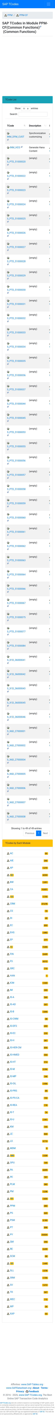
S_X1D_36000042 (16, 674)
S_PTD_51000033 (16, 332)
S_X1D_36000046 (16, 717)
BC (12, 875)
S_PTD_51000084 (16, 645)
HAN (12, 975)
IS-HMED (14, 1054)
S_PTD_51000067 (16, 603)
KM (11, 1126)
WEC (12, 1299)
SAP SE (42, 1412)
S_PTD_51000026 (16, 232)
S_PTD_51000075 (16, 617)
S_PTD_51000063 (16, 560)
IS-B (12, 1011)
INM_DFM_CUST (15, 136)
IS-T (12, 1112)
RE (11, 1249)
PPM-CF (23, 15)
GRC (12, 968)
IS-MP (13, 1076)
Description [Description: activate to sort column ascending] (35, 125)
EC (11, 925)
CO (12, 897)
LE (11, 1133)
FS (11, 961)
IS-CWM (14, 1018)
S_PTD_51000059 (16, 503)
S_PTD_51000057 (16, 475)
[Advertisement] (27, 64)
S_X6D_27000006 (16, 788)
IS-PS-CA (14, 1097)
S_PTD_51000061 (16, 531)
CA (11, 889)
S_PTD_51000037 (16, 389)
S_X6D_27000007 (16, 802)
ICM (12, 982)
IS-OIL (13, 1083)
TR (11, 1292)
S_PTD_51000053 (16, 432)
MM (12, 1156)
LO (11, 1141)
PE (11, 1177)
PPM (9, 15)
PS (11, 1213)
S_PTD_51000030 (16, 289)
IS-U (12, 1119)
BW (11, 882)
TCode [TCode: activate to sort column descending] (10, 125)
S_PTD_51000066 (16, 588)
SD (12, 1263)
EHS (12, 932)
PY (11, 1234)
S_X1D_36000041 (16, 660)
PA (11, 1169)
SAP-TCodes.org (5, 1403)
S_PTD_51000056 (16, 460)
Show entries (26, 108)
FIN (12, 954)
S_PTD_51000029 (16, 275)
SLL (12, 1270)
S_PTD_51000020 (16, 161)
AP (11, 867)
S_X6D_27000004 (16, 759)
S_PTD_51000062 (16, 546)
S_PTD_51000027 (16, 247)
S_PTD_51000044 (16, 403)
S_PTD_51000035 (16, 361)
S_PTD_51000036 (16, 375)
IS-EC (13, 1033)
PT (11, 1227)
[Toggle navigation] (48, 4)
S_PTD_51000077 (16, 631)
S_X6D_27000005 (16, 774)
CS (11, 910)
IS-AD (13, 1004)
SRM (12, 1277)
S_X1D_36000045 (16, 702)
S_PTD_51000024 (16, 204)
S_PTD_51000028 (16, 261)
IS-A (12, 997)
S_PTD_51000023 (16, 190)
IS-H (12, 1040)
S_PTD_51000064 (16, 574)
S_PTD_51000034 (16, 346)
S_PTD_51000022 (16, 176)
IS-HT (13, 1062)
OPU (12, 1162)
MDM (13, 1148)
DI (11, 918)
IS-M (12, 1069)
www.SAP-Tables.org (32, 1384)
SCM (12, 1256)
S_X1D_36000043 (16, 688)
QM (12, 1241)
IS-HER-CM (15, 1047)
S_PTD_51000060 (16, 517)
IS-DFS (13, 1026)
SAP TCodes (10, 4)
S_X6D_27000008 (16, 816)
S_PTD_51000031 (16, 304)
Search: (28, 114)
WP (11, 1306)
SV (11, 1284)
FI (11, 947)
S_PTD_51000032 (16, 318)
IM (11, 990)
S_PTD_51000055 (16, 446)
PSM (12, 1220)
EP (11, 939)
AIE (11, 860)
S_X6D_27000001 (16, 731)
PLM (12, 1184)
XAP (12, 1313)
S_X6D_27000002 (16, 745)
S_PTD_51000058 (16, 489)
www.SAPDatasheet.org (18, 1388)
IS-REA (13, 1105)
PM (11, 1191)
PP (12, 1199)
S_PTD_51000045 (16, 418)
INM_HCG (15, 147)
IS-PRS (13, 1090)
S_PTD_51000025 (16, 218)
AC (11, 853)
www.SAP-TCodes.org (30, 1395)
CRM (12, 903)
